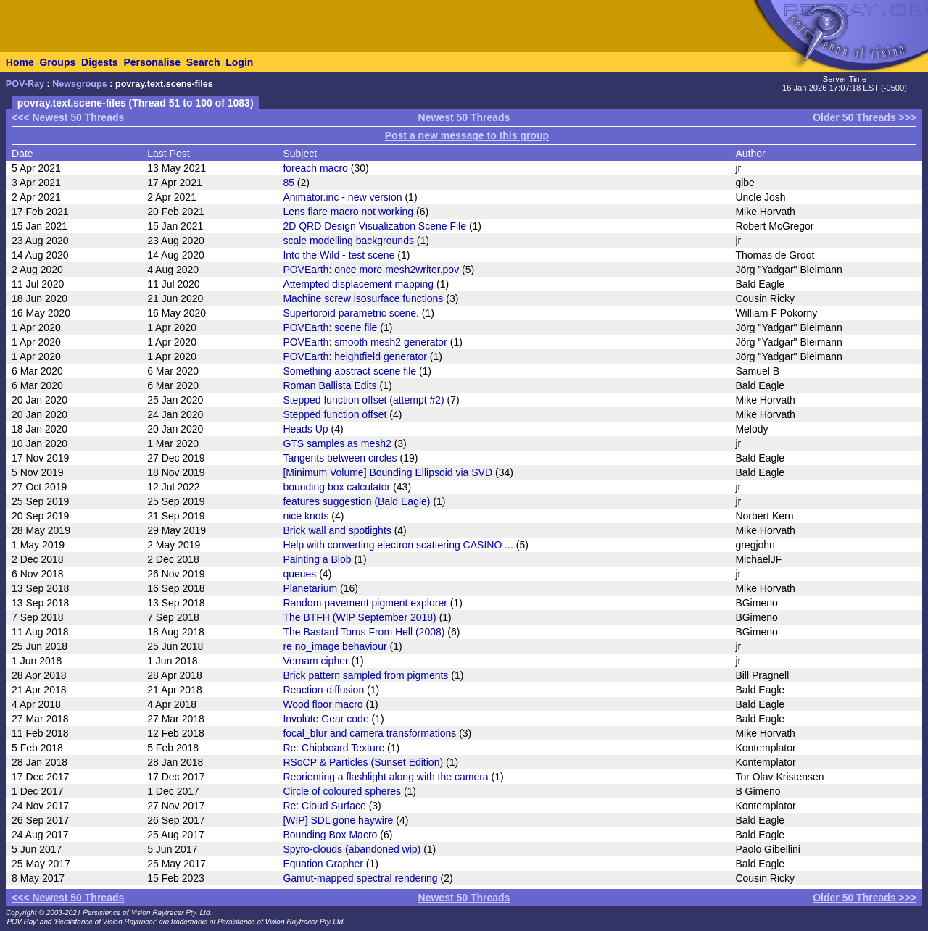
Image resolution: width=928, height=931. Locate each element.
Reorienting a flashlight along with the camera (385, 776)
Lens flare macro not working (348, 211)
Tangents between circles (340, 458)
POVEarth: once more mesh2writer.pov (371, 269)
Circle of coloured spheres (342, 791)
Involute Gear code (325, 719)
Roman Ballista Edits (329, 385)
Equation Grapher (323, 863)
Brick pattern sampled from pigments (365, 675)
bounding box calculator (336, 487)
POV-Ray (25, 84)
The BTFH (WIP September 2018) (359, 617)
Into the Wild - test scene (338, 255)
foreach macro (315, 168)
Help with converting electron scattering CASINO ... (398, 545)
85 (288, 182)
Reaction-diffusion (323, 690)
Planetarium (310, 588)
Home (20, 62)
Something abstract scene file (349, 371)
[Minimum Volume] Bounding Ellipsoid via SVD (387, 472)
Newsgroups (79, 84)
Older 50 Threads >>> (864, 117)
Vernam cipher (315, 661)
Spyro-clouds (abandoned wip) (351, 849)
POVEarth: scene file (330, 327)
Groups (57, 62)
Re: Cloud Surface (324, 805)
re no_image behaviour (334, 646)
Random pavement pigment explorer (365, 603)
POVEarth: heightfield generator (354, 356)
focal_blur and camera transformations (369, 733)
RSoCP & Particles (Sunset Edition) (363, 762)
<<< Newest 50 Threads (68, 117)
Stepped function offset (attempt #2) (363, 400)
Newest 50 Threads (464, 117)
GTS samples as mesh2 (337, 443)
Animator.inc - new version (342, 197)
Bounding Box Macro (330, 834)
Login (239, 62)
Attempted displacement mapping (358, 284)
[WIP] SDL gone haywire (338, 820)
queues (299, 574)
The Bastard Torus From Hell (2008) (363, 632)
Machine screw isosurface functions (363, 298)
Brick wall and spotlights (337, 530)
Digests (99, 62)
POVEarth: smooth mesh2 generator (365, 342)
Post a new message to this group (467, 135)
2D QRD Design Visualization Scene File (374, 226)
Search (203, 62)
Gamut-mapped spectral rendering (360, 878)
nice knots (305, 516)
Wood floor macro (322, 704)
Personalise (152, 62)
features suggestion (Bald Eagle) (356, 501)
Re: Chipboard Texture (333, 747)
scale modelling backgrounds (348, 240)
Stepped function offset (334, 414)
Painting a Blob (317, 559)
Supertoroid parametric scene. (351, 313)
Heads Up (305, 429)
